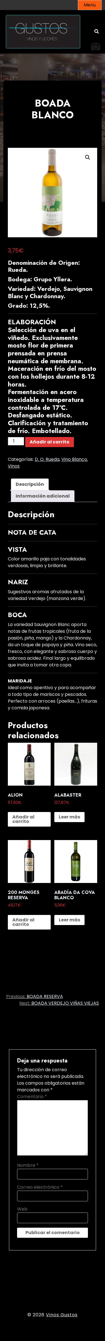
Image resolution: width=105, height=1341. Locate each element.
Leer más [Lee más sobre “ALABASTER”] (69, 817)
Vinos (14, 466)
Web (22, 1209)
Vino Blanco (74, 459)
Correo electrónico (40, 1187)
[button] (88, 157)
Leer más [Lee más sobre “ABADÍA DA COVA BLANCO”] (69, 920)
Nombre (28, 1165)
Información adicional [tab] (43, 496)
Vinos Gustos (62, 1315)
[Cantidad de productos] (16, 441)
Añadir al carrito (49, 442)
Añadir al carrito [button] (23, 819)
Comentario (32, 1096)
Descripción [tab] (30, 484)
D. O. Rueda (47, 459)
